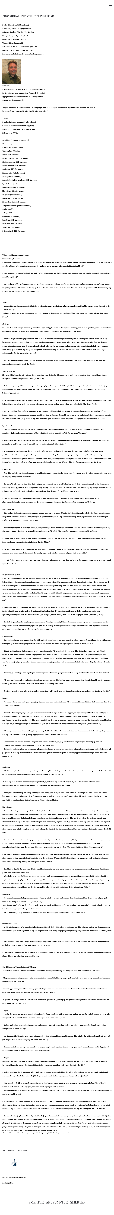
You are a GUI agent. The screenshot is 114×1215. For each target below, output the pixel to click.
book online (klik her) (24, 50)
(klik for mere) (18, 147)
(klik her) (16, 151)
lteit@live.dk (31, 47)
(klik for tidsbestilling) (19, 25)
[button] (110, 5)
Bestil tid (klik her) (8, 1183)
